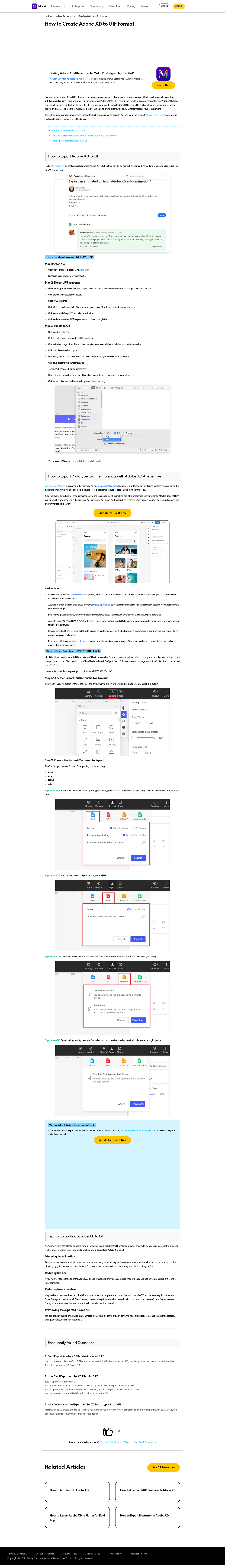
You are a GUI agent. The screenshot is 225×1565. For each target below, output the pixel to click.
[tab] (112, 1356)
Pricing (131, 6)
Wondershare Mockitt (155, 115)
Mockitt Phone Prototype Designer (136, 1130)
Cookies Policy (96, 1554)
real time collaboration (79, 641)
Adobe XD (60, 166)
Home (49, 16)
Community (97, 6)
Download (115, 6)
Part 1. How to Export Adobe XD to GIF (68, 130)
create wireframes (76, 594)
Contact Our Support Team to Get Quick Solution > (128, 1442)
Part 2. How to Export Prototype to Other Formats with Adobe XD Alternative (84, 135)
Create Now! (163, 85)
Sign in (164, 6)
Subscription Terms (145, 1554)
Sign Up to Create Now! (112, 1140)
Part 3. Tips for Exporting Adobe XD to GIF (70, 140)
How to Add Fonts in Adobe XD (86, 461)
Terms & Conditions (17, 1554)
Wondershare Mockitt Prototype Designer (68, 79)
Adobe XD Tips (62, 16)
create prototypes (106, 486)
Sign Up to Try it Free (112, 513)
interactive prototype (101, 604)
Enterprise (78, 6)
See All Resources (163, 1467)
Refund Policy (120, 1554)
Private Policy (73, 1554)
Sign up (178, 6)
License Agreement (46, 1554)
